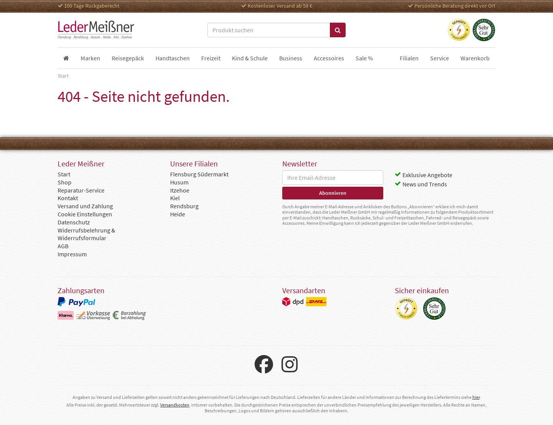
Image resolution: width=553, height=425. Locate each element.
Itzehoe (179, 190)
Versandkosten (174, 405)
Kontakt (68, 198)
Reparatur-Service (81, 190)
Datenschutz (74, 222)
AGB (63, 246)
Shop (64, 182)
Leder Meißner (96, 30)
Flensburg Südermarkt (199, 174)
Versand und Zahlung (85, 206)
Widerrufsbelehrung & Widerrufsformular (86, 234)
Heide (177, 214)
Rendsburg (184, 206)
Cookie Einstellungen (85, 214)
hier (476, 397)
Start (64, 174)
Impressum (72, 254)
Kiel (175, 198)
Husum (179, 182)
